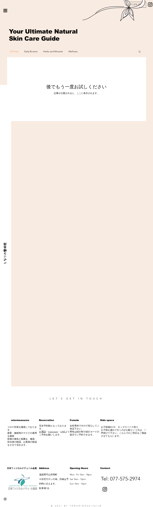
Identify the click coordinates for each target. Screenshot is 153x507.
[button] (5, 10)
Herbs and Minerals (53, 51)
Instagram (53, 431)
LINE (62, 431)
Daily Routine (31, 51)
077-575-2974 (125, 479)
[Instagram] (105, 489)
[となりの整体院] (5, 253)
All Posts (14, 51)
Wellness (73, 51)
